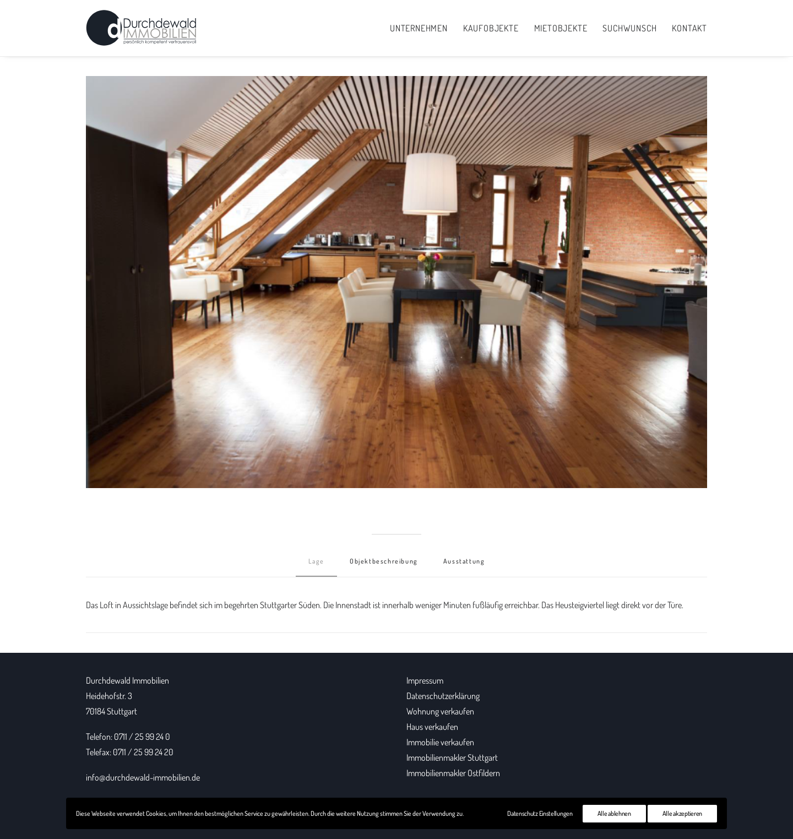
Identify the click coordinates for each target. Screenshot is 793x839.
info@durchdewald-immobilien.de (143, 777)
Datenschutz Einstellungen (540, 813)
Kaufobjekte (491, 28)
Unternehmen (419, 28)
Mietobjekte (561, 28)
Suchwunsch (629, 28)
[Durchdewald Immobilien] (141, 28)
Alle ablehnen (614, 813)
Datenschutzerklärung (443, 695)
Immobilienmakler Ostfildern (453, 772)
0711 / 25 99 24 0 (142, 736)
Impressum (424, 680)
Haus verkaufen (432, 726)
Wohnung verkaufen (440, 711)
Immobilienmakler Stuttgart (452, 757)
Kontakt (689, 28)
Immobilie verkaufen (440, 742)
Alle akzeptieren (682, 813)
